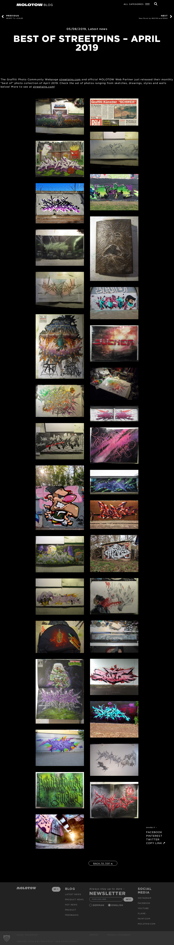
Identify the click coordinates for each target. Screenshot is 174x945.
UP (56, 889)
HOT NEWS (71, 904)
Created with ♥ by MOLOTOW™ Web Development (47, 941)
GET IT (128, 899)
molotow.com (146, 924)
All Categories (134, 4)
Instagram (144, 898)
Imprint (94, 935)
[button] (6, 938)
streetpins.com (70, 79)
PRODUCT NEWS (74, 899)
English (117, 905)
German (99, 905)
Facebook (144, 903)
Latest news (97, 29)
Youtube (143, 908)
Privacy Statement (119, 935)
